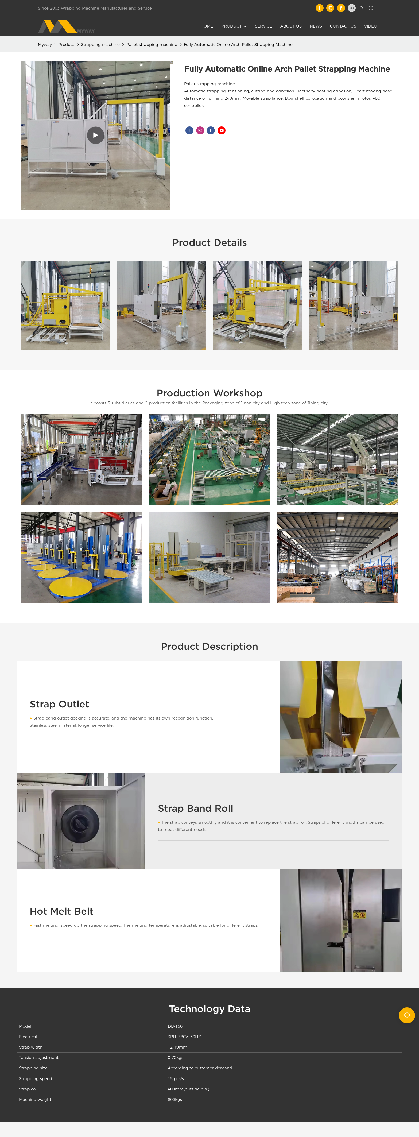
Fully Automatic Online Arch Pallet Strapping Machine (238, 44)
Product (66, 44)
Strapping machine (100, 44)
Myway (45, 44)
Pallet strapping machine (151, 44)
